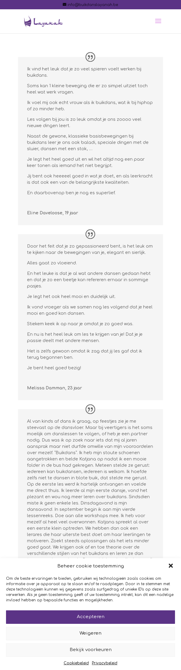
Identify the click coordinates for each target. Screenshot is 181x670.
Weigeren (90, 640)
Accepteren (90, 623)
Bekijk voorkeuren (91, 656)
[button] (171, 572)
